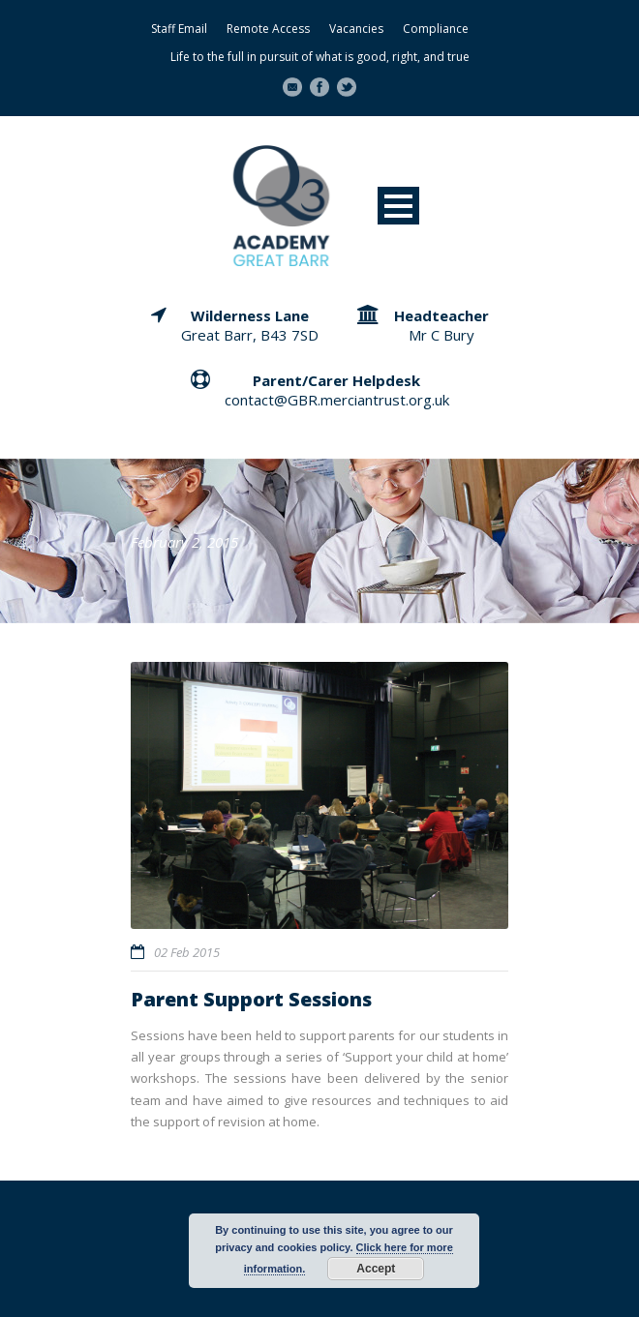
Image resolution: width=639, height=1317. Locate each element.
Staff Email (179, 28)
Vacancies (356, 28)
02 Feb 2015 (187, 952)
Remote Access (268, 28)
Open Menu (398, 205)
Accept (375, 1268)
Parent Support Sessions (251, 999)
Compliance (436, 28)
